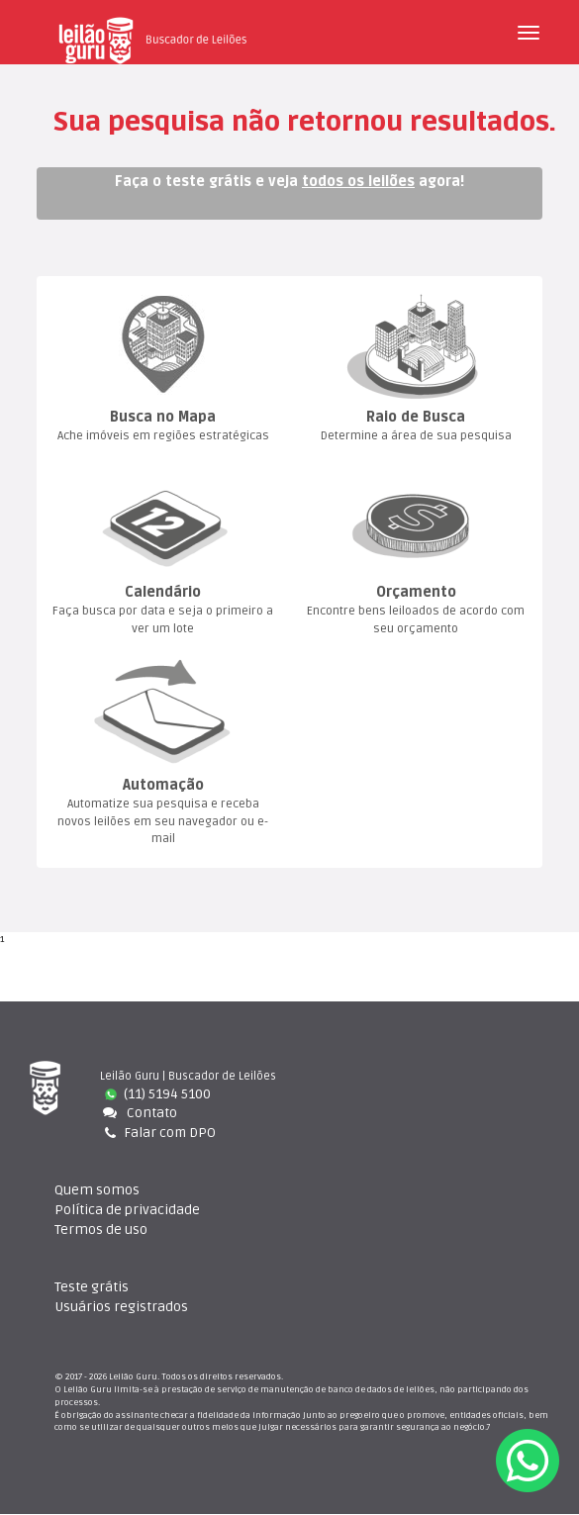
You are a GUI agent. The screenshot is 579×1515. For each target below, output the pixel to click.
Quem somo (97, 1191)
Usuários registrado (121, 1307)
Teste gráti (91, 1287)
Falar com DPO (159, 1133)
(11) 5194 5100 (158, 1094)
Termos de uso (100, 1230)
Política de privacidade (127, 1210)
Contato (138, 1113)
